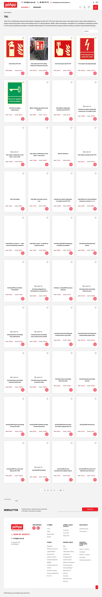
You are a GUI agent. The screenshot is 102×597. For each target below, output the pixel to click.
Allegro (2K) (66, 535)
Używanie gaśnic (67, 559)
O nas (48, 528)
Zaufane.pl (66, 530)
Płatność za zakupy (52, 570)
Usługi (48, 531)
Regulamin (49, 546)
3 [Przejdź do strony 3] (47, 490)
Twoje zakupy (82, 531)
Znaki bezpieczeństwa (85, 560)
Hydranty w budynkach (69, 562)
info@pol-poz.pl (28, 2)
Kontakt (49, 536)
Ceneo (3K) (66, 533)
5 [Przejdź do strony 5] (54, 490)
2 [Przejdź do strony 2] (44, 490)
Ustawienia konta (83, 528)
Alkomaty (65, 581)
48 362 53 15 (43, 2)
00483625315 (20, 534)
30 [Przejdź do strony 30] (60, 490)
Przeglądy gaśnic (67, 557)
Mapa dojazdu (50, 534)
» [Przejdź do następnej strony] (63, 490)
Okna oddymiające (68, 567)
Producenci (37, 7)
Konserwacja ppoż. (68, 565)
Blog (64, 546)
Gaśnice (65, 549)
